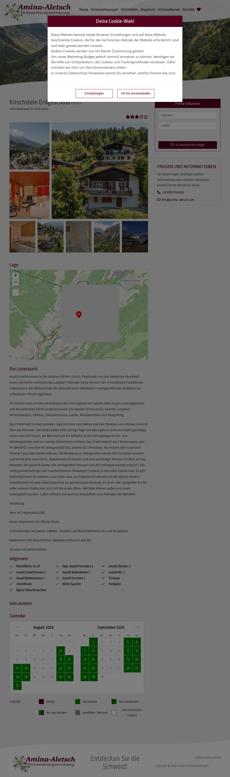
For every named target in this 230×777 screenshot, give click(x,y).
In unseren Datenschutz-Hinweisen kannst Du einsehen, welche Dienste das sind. (113, 73)
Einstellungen (94, 93)
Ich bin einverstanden (135, 93)
